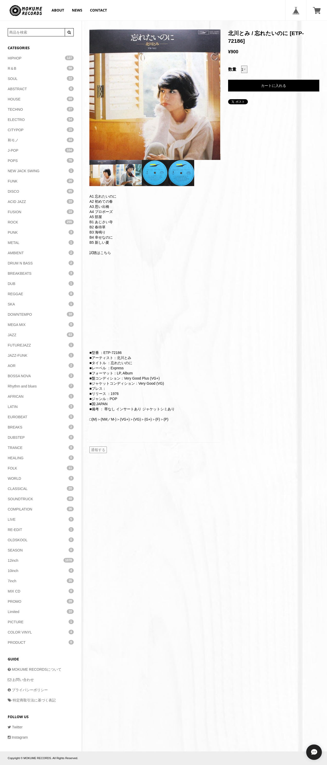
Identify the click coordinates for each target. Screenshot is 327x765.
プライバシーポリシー (28, 690)
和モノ (41, 140)
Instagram (18, 737)
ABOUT (58, 10)
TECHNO (41, 109)
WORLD (41, 478)
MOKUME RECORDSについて (34, 669)
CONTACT (98, 10)
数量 (232, 69)
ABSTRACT (41, 88)
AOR (41, 365)
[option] (154, 94)
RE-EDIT (41, 529)
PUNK (41, 232)
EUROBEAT (41, 416)
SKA (41, 304)
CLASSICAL (41, 488)
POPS (41, 160)
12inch (41, 560)
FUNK (41, 181)
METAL (41, 242)
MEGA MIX (41, 324)
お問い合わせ (21, 680)
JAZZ (41, 334)
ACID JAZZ (41, 201)
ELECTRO (41, 119)
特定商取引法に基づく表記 (32, 700)
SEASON (41, 550)
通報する (98, 450)
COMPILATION (41, 509)
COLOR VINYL (41, 632)
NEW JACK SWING (41, 170)
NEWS (77, 10)
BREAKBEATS (41, 273)
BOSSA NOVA (41, 375)
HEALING (41, 457)
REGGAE (41, 293)
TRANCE (41, 447)
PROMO (41, 601)
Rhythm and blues (41, 386)
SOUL (41, 78)
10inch (41, 570)
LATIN (41, 406)
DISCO (41, 191)
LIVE (41, 519)
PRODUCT (41, 642)
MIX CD (41, 591)
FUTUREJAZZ (41, 345)
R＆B (41, 68)
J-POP (41, 150)
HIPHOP (41, 58)
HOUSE (41, 99)
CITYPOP (41, 129)
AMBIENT (41, 252)
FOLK (41, 468)
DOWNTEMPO (41, 314)
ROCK (41, 222)
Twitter (15, 727)
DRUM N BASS (41, 263)
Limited (41, 611)
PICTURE (41, 621)
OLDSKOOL (41, 539)
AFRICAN (41, 396)
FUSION (41, 211)
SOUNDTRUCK (41, 498)
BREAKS (41, 427)
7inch (41, 580)
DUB (41, 283)
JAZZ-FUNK (41, 355)
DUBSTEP (41, 437)
